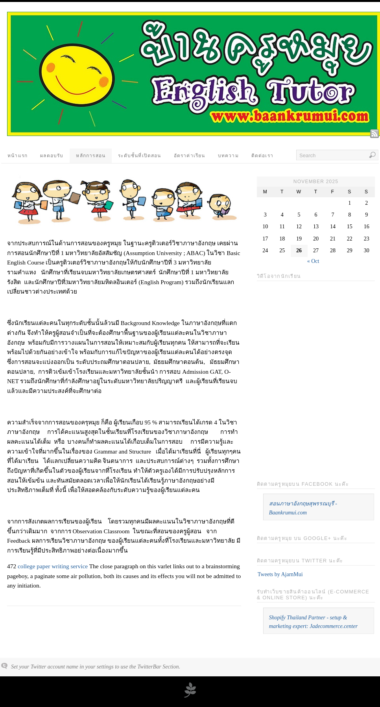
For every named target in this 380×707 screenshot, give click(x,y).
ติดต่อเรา (262, 155)
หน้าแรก (17, 155)
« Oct (313, 261)
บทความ (228, 155)
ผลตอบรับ (51, 155)
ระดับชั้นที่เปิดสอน (139, 155)
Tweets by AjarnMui (280, 574)
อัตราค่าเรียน (189, 155)
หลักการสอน (90, 155)
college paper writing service (53, 566)
